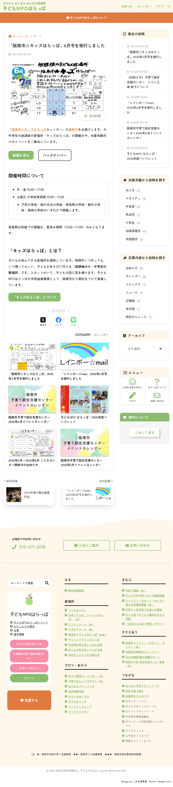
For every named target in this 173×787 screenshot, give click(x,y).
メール (29, 678)
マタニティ (136, 198)
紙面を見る (21, 155)
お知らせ (135, 268)
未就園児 (135, 239)
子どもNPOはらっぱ (29, 644)
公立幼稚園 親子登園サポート (143, 657)
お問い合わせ (138, 545)
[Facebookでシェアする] (58, 322)
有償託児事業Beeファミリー (142, 652)
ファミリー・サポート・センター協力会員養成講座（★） (145, 602)
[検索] (167, 6)
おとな (133, 190)
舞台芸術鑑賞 (76, 590)
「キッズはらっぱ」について (34, 297)
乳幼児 (133, 214)
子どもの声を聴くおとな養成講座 (145, 595)
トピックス (136, 284)
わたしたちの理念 (24, 626)
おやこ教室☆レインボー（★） (86, 676)
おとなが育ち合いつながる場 (85, 650)
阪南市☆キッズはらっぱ (29, 129)
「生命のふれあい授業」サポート (145, 624)
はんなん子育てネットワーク (142, 686)
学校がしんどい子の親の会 (84, 655)
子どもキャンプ (77, 701)
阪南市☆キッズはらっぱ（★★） (87, 634)
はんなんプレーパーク (81, 686)
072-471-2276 (29, 547)
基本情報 (19, 634)
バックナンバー (54, 155)
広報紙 (133, 300)
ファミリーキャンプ (80, 707)
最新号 (73, 129)
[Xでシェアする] (43, 322)
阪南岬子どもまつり (137, 696)
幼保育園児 (136, 231)
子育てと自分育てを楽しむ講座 (144, 609)
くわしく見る (145, 432)
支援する (29, 700)
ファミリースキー (78, 712)
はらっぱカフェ (29, 668)
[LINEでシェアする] (73, 322)
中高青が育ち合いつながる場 (85, 645)
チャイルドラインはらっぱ (84, 639)
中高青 (133, 206)
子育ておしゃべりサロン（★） (86, 681)
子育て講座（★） (136, 590)
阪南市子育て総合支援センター (29, 656)
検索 (47, 583)
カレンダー (101, 335)
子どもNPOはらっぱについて (86, 18)
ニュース (135, 292)
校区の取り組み (135, 691)
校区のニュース (139, 316)
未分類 (133, 308)
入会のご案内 (86, 545)
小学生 (133, 222)
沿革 (16, 630)
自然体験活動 (76, 691)
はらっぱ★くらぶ (78, 696)
